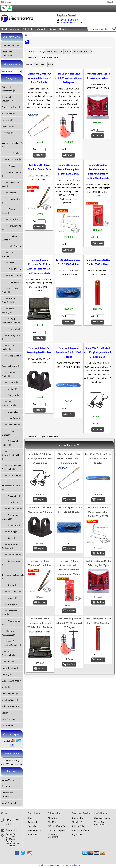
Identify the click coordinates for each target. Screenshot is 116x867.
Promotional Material (10, 517)
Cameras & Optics (11, 107)
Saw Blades (11, 554)
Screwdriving (11, 563)
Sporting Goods (10, 700)
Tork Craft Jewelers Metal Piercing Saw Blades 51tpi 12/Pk (68, 169)
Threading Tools (9, 612)
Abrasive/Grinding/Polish (12, 143)
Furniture (7, 120)
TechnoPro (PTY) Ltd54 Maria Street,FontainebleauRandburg (12, 840)
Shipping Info (78, 822)
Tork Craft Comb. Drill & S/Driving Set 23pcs (97, 76)
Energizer (10, 395)
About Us (63, 29)
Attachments (11, 174)
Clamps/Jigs (11, 356)
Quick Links (28, 29)
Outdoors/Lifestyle (11, 485)
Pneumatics (11, 496)
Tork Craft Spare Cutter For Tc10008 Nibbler (68, 262)
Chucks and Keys (10, 184)
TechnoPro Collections (7, 53)
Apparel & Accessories (8, 88)
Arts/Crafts (11, 329)
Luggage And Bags (11, 681)
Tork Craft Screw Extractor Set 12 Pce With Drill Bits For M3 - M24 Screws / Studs (39, 266)
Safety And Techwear (10, 546)
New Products (34, 830)
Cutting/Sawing (10, 364)
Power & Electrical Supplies (11, 643)
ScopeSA (6, 786)
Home (31, 818)
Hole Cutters (11, 246)
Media (6, 687)
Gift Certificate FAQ (57, 826)
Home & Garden (10, 668)
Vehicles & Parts (10, 706)
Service (53, 29)
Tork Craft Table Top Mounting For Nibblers (39, 350)
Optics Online (8, 780)
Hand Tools (11, 418)
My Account (77, 834)
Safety (9, 538)
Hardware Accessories (9, 633)
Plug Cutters (11, 282)
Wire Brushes (11, 623)
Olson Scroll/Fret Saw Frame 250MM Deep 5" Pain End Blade (39, 78)
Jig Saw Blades (8, 433)
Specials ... (7, 713)
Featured (32, 822)
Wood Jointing (8, 310)
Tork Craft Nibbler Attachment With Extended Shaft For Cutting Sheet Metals (97, 171)
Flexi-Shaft (10, 219)
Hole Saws (11, 425)
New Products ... (10, 719)
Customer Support (10, 45)
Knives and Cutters (10, 443)
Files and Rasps (9, 211)
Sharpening (11, 591)
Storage (9, 604)
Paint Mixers (11, 269)
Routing (9, 532)
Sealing (9, 585)
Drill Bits (10, 382)
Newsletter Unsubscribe (53, 835)
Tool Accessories (8, 653)
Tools (8, 661)
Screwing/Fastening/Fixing (12, 575)
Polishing (10, 502)
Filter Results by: (37, 51)
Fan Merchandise (9, 403)
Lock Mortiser (7, 254)
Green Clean (10, 412)
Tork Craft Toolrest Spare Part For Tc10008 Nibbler (68, 352)
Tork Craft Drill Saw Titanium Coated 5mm (39, 167)
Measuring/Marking (12, 455)
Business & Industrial (7, 99)
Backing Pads (11, 337)
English (6, 2)
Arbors (8, 166)
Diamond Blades (9, 374)
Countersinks (12, 201)
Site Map (52, 822)
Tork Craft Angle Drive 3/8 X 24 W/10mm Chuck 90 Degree (68, 78)
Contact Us (11, 830)
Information (41, 29)
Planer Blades (12, 275)
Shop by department (10, 29)
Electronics (8, 113)
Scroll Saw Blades (10, 290)
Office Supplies (10, 693)
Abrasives (10, 153)
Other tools (11, 475)
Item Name (39, 64)
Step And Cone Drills (9, 300)
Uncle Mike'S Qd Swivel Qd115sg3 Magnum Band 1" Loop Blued (97, 352)
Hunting (7, 674)
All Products (34, 834)
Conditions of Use (80, 830)
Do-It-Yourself (9, 803)
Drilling (9, 389)
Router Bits (11, 525)
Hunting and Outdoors (7, 794)
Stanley (9, 598)
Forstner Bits (12, 227)
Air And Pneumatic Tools (11, 320)
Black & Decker (8, 347)
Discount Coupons (56, 830)
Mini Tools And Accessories (12, 467)
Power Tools (12, 509)
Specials (32, 826)
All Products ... (9, 725)
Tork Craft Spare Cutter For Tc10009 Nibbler (97, 262)
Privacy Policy (78, 826)
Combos (9, 193)
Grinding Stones (9, 238)
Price (50, 64)
